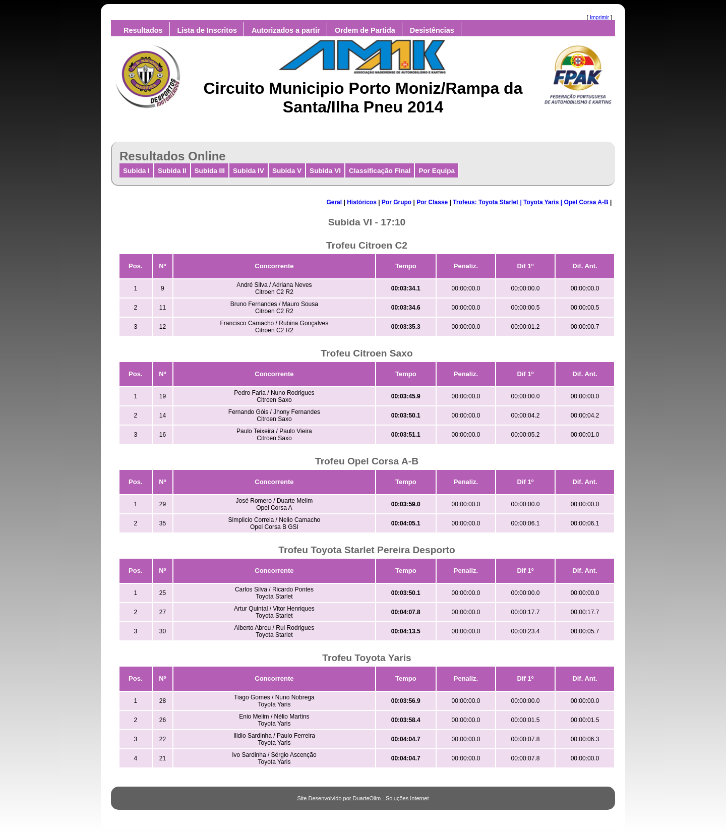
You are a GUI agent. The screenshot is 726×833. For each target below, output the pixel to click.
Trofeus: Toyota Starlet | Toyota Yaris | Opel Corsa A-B (530, 202)
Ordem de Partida (365, 30)
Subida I (136, 170)
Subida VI (325, 170)
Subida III (210, 170)
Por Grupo (396, 202)
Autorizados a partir (286, 30)
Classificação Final (379, 170)
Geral (334, 202)
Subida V (286, 170)
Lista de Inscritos (207, 30)
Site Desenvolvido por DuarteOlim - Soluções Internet (363, 798)
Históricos (362, 202)
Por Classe (432, 202)
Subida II (172, 170)
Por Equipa (436, 170)
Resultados (143, 30)
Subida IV (248, 170)
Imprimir (599, 17)
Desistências (432, 30)
